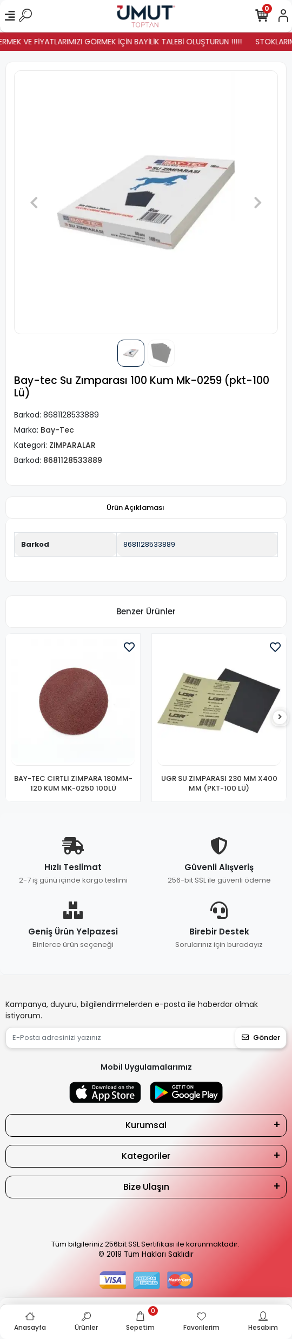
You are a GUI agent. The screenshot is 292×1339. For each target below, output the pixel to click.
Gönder (261, 1037)
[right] (280, 717)
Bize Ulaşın (146, 1187)
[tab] (135, 508)
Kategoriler (146, 1156)
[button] (34, 202)
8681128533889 (149, 544)
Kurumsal (146, 1125)
